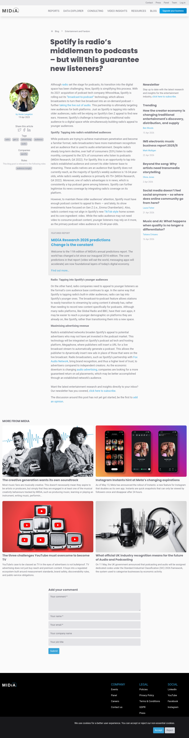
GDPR (142, 707)
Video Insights (117, 10)
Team (174, 2)
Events (114, 689)
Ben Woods (148, 128)
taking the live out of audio (75, 105)
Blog (153, 10)
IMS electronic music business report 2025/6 (160, 143)
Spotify (24, 154)
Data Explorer (73, 10)
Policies (143, 689)
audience (39, 140)
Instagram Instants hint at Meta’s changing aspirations (138, 480)
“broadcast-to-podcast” (80, 96)
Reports (53, 10)
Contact (149, 2)
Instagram (173, 707)
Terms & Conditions (149, 701)
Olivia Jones (148, 177)
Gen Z (15, 140)
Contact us (116, 707)
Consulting (95, 10)
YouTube (172, 695)
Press (158, 2)
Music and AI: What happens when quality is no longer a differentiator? (164, 225)
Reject (170, 730)
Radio (7, 140)
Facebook (173, 701)
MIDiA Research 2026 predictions (80, 242)
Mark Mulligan (149, 150)
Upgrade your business (173, 11)
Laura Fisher (148, 208)
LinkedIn (172, 689)
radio (64, 84)
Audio (24, 144)
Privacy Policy (146, 695)
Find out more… (60, 270)
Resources (138, 10)
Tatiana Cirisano (150, 234)
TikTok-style (111, 211)
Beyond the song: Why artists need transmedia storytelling (161, 168)
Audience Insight (24, 168)
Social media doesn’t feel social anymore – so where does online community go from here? (163, 196)
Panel (166, 2)
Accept (158, 730)
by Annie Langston (24, 114)
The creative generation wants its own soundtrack (40, 480)
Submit (54, 651)
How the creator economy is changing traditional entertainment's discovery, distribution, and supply (164, 117)
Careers (115, 701)
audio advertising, (87, 369)
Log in (182, 2)
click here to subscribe (102, 390)
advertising (26, 140)
